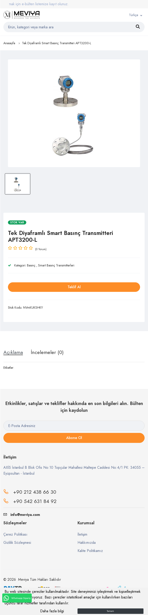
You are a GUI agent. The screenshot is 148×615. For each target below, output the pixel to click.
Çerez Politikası (15, 534)
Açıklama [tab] (13, 352)
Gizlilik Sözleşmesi (17, 542)
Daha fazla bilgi (52, 611)
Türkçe (133, 15)
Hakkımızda (87, 542)
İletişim (82, 534)
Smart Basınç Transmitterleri (56, 265)
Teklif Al (74, 287)
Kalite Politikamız (90, 550)
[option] (74, 113)
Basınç (31, 265)
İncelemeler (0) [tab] (47, 352)
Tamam (110, 611)
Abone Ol (74, 437)
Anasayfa (9, 43)
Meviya (23, 579)
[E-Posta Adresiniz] (74, 426)
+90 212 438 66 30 (34, 491)
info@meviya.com (21, 514)
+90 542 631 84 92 (34, 501)
